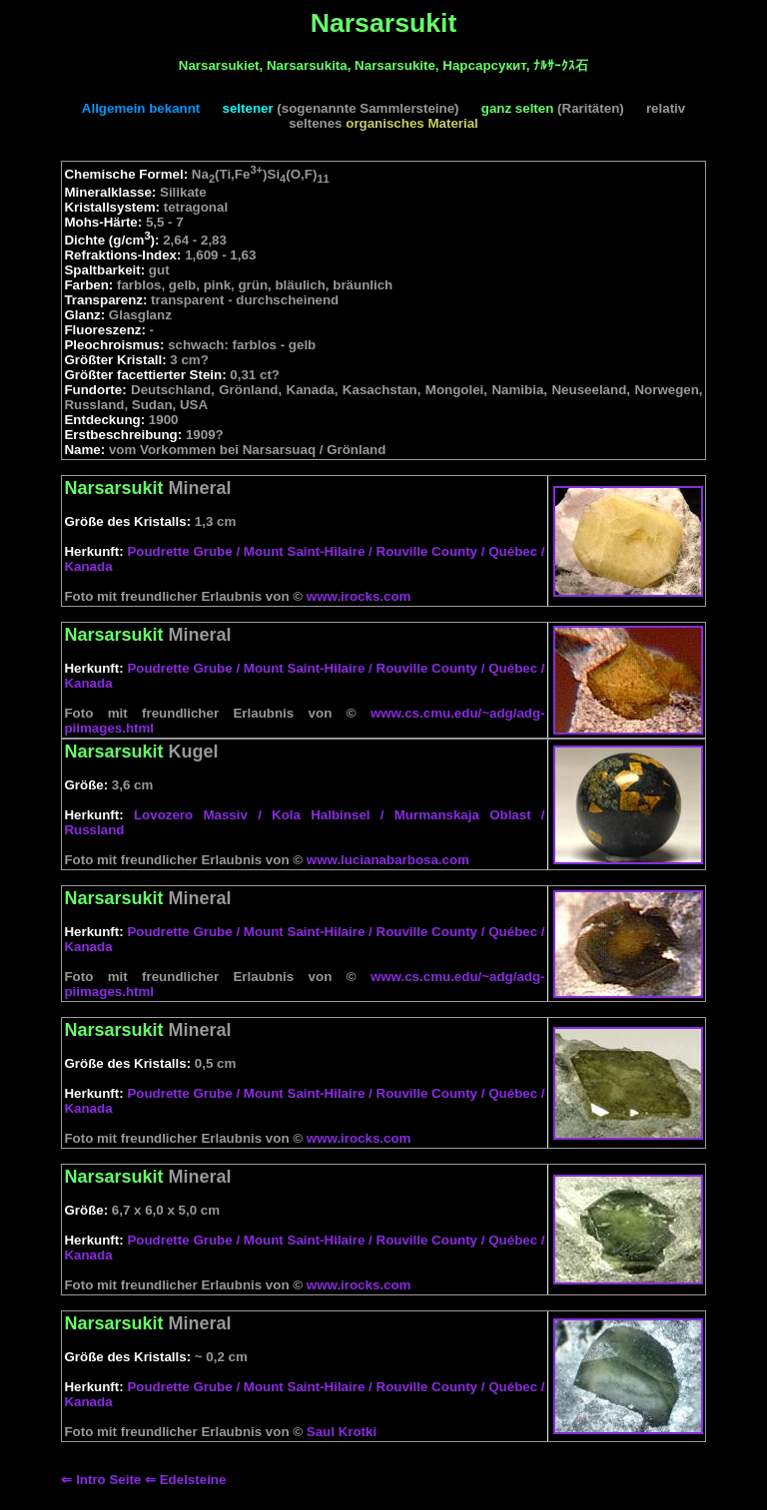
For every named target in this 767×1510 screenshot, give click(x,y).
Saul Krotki (342, 1431)
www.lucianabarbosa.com (388, 859)
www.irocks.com (359, 596)
